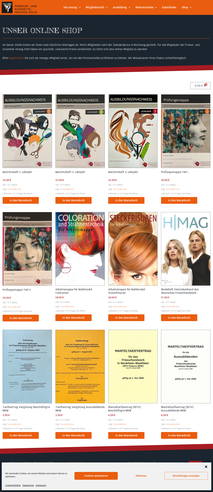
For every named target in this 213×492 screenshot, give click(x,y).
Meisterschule (146, 7)
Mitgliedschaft (97, 7)
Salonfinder (169, 7)
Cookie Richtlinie (79, 471)
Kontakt (73, 475)
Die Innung (72, 7)
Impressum (75, 463)
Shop (186, 7)
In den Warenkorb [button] (21, 200)
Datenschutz (76, 467)
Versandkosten (14, 189)
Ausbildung (121, 7)
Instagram (134, 471)
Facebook (134, 467)
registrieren (16, 58)
